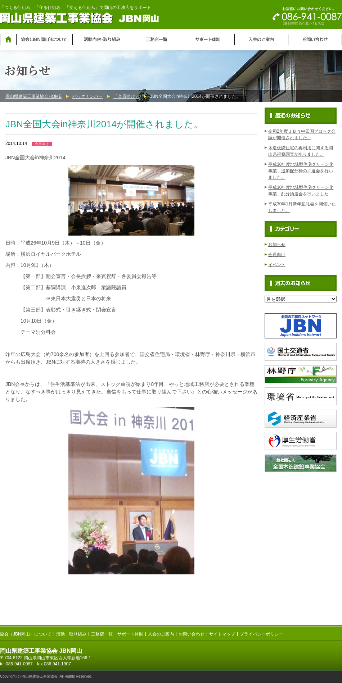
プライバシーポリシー (261, 634)
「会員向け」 (126, 96)
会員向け (42, 144)
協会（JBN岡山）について (25, 634)
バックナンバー (87, 96)
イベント (276, 264)
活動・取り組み (71, 634)
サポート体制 (130, 634)
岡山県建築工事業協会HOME (33, 96)
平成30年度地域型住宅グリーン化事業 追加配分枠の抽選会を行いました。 (300, 171)
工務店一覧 (102, 634)
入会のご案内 (161, 634)
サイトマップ (222, 634)
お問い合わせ (191, 634)
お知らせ (276, 244)
